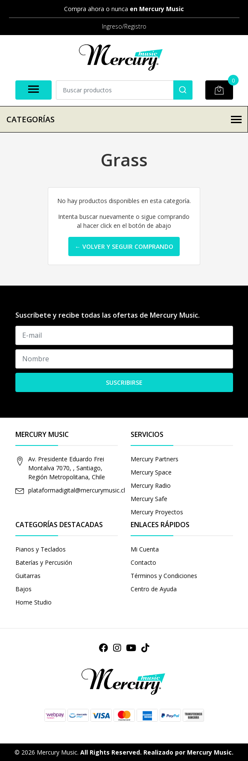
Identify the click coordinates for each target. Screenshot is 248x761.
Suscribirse (124, 382)
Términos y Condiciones (164, 576)
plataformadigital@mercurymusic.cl (76, 490)
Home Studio (33, 602)
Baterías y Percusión (43, 562)
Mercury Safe (149, 499)
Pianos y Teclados (40, 549)
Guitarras (28, 576)
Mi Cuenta (145, 549)
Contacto (143, 562)
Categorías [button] (124, 119)
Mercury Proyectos (157, 512)
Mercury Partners (154, 459)
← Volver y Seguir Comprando (124, 246)
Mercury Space (151, 472)
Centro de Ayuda (154, 589)
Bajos (23, 589)
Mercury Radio (151, 485)
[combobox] (124, 90)
